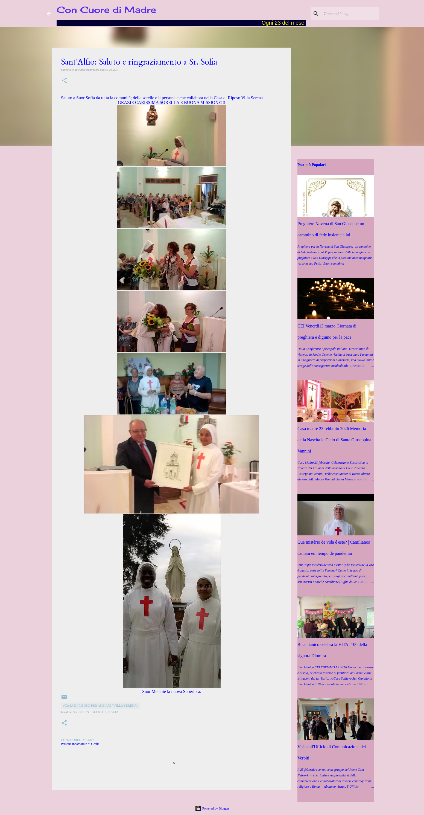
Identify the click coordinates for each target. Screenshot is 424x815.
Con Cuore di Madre (106, 9)
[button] (64, 81)
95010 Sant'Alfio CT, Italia (96, 712)
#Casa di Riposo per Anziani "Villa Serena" (100, 705)
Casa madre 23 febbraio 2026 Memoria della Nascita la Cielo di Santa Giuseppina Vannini (334, 439)
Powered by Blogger (212, 808)
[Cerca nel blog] (350, 13)
